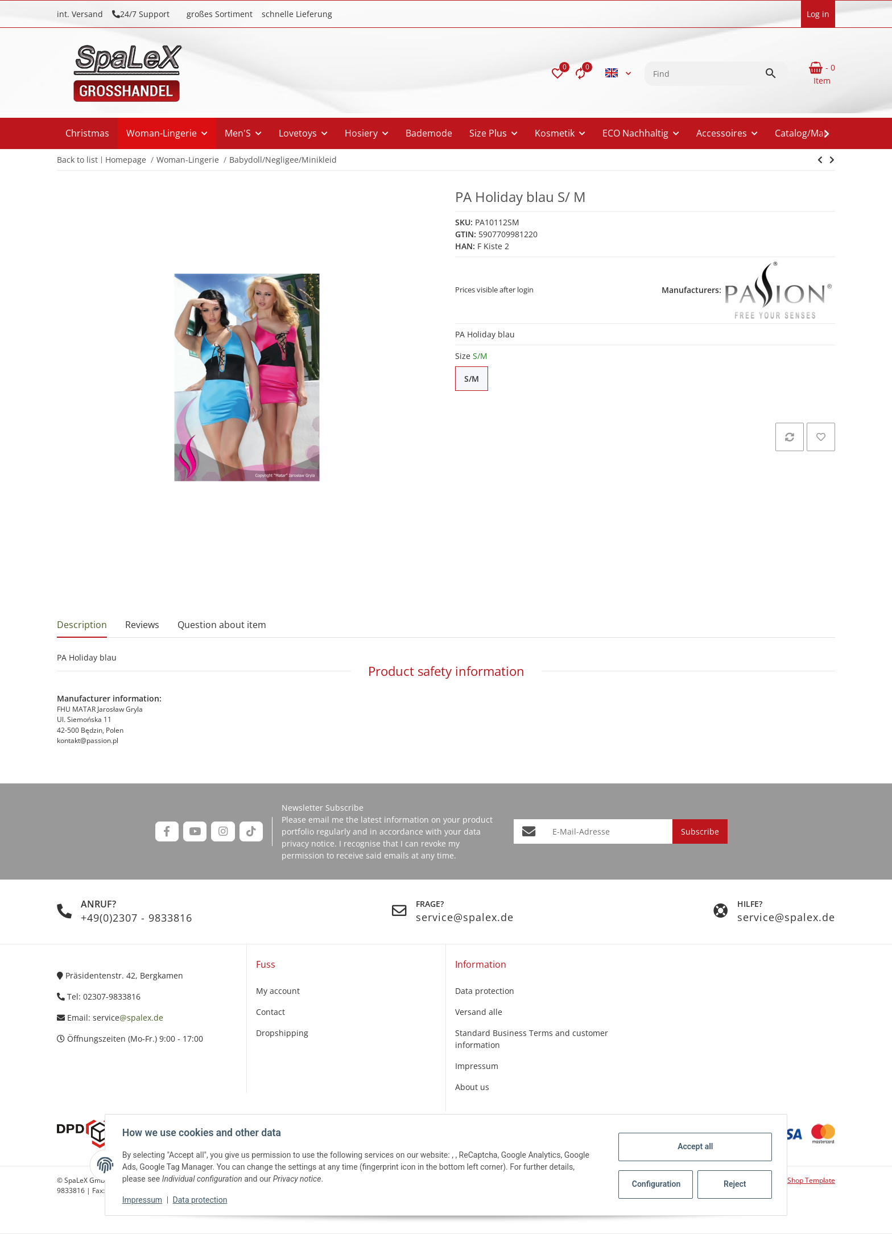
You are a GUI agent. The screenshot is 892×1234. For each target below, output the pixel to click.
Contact (270, 1011)
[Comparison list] (580, 73)
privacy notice (308, 843)
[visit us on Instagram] (222, 831)
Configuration (655, 1183)
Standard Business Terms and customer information (531, 1038)
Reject (733, 1183)
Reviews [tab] (142, 624)
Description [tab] (82, 624)
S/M (476, 378)
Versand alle (478, 1011)
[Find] (705, 73)
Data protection (201, 1199)
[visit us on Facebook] (167, 831)
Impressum (143, 1199)
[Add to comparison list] (789, 437)
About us (472, 1087)
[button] (557, 73)
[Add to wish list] (821, 437)
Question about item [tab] (221, 624)
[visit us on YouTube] (195, 831)
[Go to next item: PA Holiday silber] (820, 159)
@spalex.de (141, 1017)
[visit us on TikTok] (251, 831)
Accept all (694, 1146)
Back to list (77, 159)
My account (278, 990)
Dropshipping (282, 1032)
